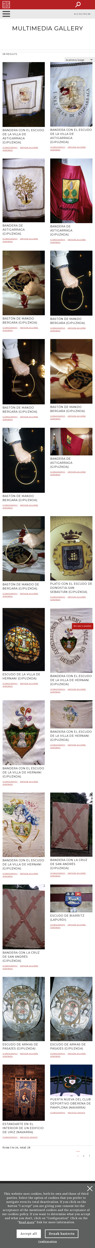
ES (80, 14)
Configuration (47, 1241)
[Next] (90, 1155)
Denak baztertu (61, 1234)
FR (84, 14)
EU (75, 14)
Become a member (82, 626)
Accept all (29, 1234)
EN (89, 14)
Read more (26, 1222)
